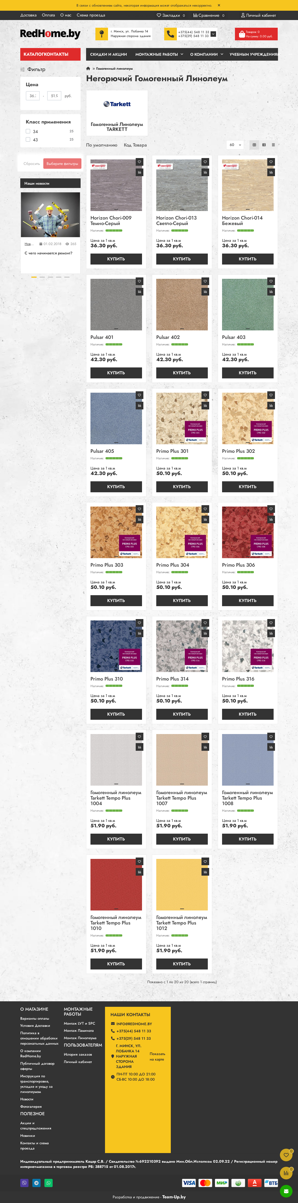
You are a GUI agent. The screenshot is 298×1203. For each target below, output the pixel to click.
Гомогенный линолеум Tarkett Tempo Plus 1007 (181, 798)
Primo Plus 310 (106, 679)
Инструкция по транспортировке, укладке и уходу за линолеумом (36, 1083)
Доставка (28, 15)
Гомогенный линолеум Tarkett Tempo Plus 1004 (115, 798)
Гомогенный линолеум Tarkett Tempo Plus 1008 (247, 798)
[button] (34, 277)
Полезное (32, 1113)
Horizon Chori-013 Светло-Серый (176, 221)
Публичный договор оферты (37, 1066)
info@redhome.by (134, 1024)
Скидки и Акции (108, 54)
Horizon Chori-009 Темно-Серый (111, 221)
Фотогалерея (31, 1106)
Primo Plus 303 (106, 565)
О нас (65, 15)
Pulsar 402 (168, 338)
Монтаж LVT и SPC (79, 1023)
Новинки (27, 1135)
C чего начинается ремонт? (48, 253)
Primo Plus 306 (238, 565)
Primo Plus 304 (172, 565)
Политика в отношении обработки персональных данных (39, 1038)
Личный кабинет (78, 1061)
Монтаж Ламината (79, 1030)
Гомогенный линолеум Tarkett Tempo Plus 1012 (181, 923)
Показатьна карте (157, 1056)
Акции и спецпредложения (35, 1125)
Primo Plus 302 (238, 451)
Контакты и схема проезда (34, 1145)
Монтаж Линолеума (80, 1038)
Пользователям (83, 1045)
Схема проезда (91, 15)
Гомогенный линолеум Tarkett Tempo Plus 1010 (115, 923)
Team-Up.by (174, 1197)
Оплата (48, 15)
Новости (30, 243)
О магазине (34, 1009)
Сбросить (32, 163)
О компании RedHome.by (30, 1053)
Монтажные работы (78, 1012)
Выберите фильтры (62, 163)
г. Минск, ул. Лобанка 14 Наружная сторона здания (128, 1056)
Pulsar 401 (101, 338)
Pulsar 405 (102, 451)
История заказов (78, 1054)
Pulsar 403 (233, 338)
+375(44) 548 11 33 (193, 32)
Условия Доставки (35, 1025)
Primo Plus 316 (238, 679)
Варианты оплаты (34, 1018)
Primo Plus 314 (172, 679)
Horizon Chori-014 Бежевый (242, 221)
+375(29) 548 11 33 (193, 35)
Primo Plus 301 (172, 451)
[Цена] (33, 95)
